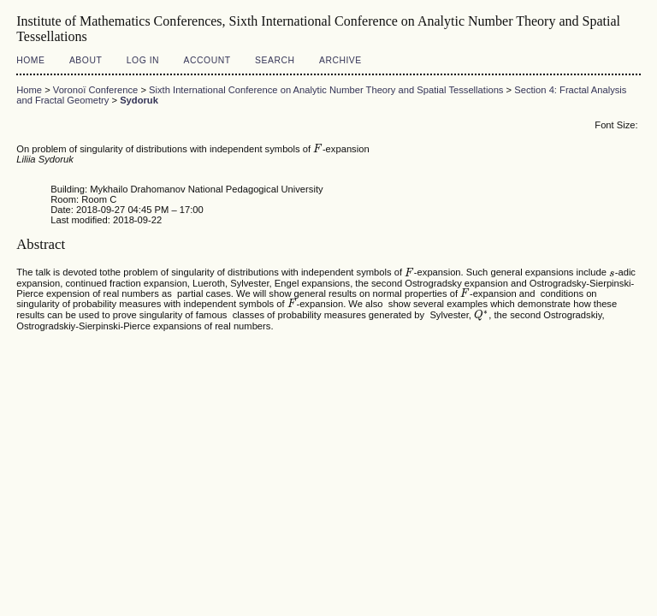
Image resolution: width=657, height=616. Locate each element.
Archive (340, 60)
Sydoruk (139, 100)
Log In (143, 60)
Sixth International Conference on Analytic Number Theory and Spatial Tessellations (326, 90)
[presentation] (318, 149)
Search (274, 60)
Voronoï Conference (96, 90)
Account (207, 60)
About (85, 60)
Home (30, 60)
